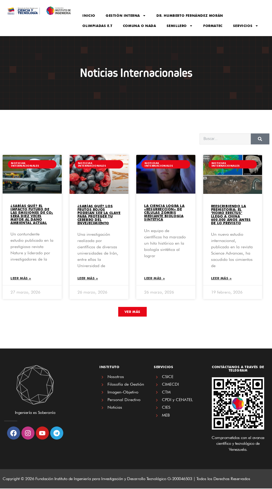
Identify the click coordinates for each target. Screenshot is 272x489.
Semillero (180, 25)
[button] (132, 312)
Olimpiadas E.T (97, 26)
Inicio (88, 15)
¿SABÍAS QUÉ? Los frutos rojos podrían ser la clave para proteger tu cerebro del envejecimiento (99, 214)
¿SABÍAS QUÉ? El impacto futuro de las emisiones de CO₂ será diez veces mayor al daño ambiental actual (31, 214)
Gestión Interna (126, 15)
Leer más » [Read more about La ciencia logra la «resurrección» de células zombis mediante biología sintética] (154, 278)
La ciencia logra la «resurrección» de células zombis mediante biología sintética (164, 212)
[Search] (260, 138)
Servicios (245, 25)
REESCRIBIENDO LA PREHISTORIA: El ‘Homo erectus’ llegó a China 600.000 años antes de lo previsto (231, 214)
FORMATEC (213, 26)
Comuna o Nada (139, 26)
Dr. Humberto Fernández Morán (189, 15)
